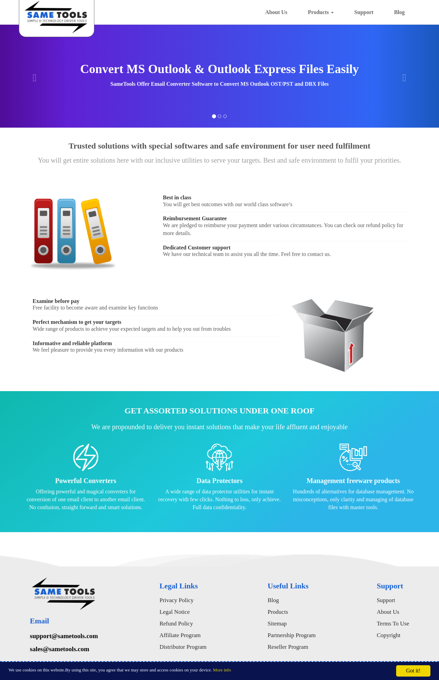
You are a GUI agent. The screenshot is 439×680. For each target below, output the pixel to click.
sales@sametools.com (59, 649)
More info (222, 669)
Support (363, 12)
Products (321, 12)
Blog (399, 12)
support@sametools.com (64, 636)
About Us (276, 12)
